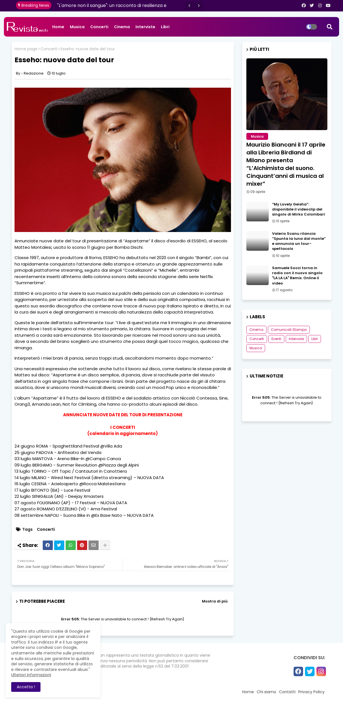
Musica (77, 27)
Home (58, 27)
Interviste (145, 27)
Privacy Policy (311, 692)
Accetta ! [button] (26, 687)
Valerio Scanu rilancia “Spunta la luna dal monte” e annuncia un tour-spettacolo (299, 241)
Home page (26, 49)
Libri (165, 27)
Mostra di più (215, 601)
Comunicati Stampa (289, 329)
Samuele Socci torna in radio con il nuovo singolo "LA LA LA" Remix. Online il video (297, 276)
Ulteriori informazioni (31, 675)
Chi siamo (266, 692)
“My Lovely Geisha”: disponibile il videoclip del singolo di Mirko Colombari (298, 209)
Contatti (287, 692)
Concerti (99, 27)
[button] (189, 5)
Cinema (122, 27)
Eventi (276, 338)
